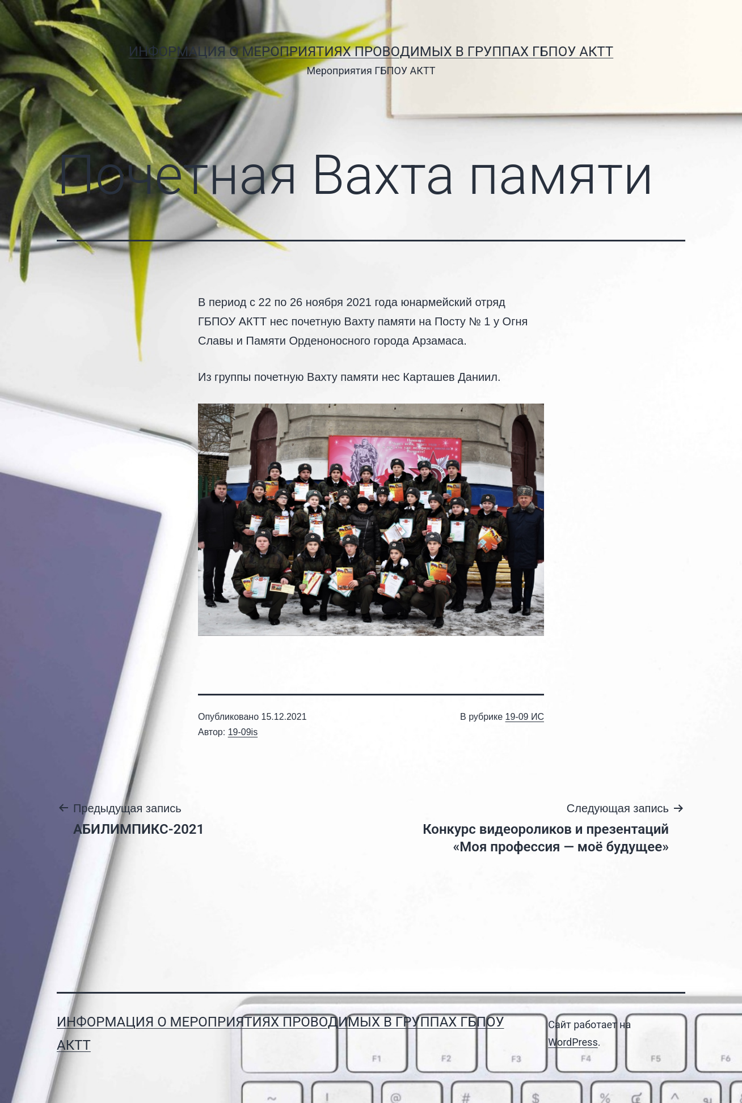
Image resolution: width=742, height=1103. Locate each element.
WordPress (572, 1042)
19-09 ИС (524, 717)
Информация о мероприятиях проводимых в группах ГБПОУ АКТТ (371, 52)
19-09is (243, 732)
